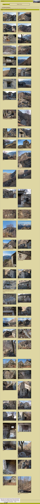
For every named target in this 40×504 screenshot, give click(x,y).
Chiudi (15, 501)
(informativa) (11, 501)
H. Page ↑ (4, 4)
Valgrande (2, 1)
